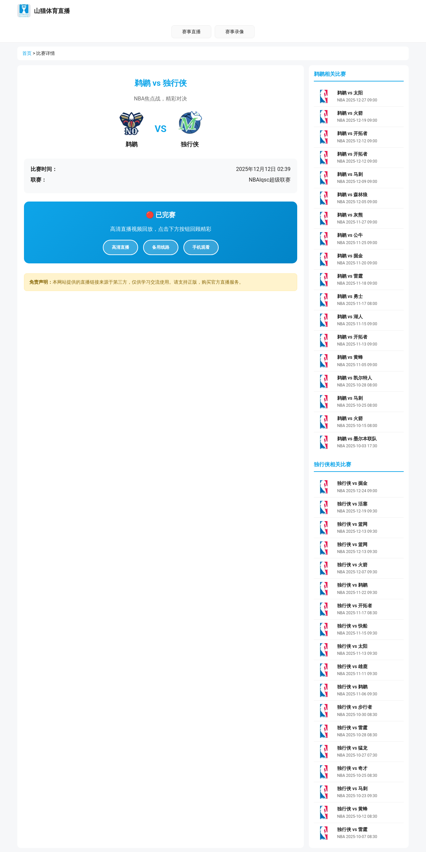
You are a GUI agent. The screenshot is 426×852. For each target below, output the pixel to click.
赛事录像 (234, 31)
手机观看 (201, 247)
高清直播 (120, 247)
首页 (27, 53)
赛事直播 (191, 31)
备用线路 (160, 247)
